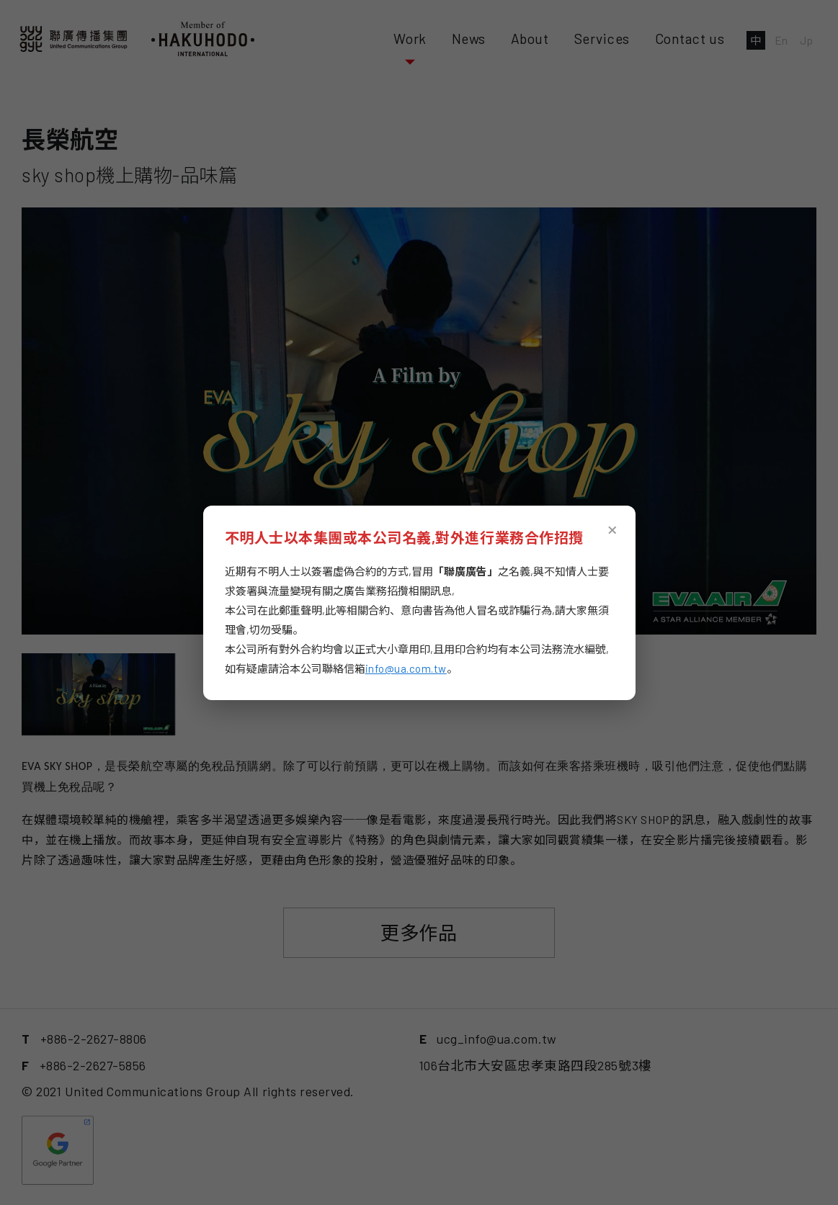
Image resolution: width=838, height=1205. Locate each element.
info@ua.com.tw (406, 668)
